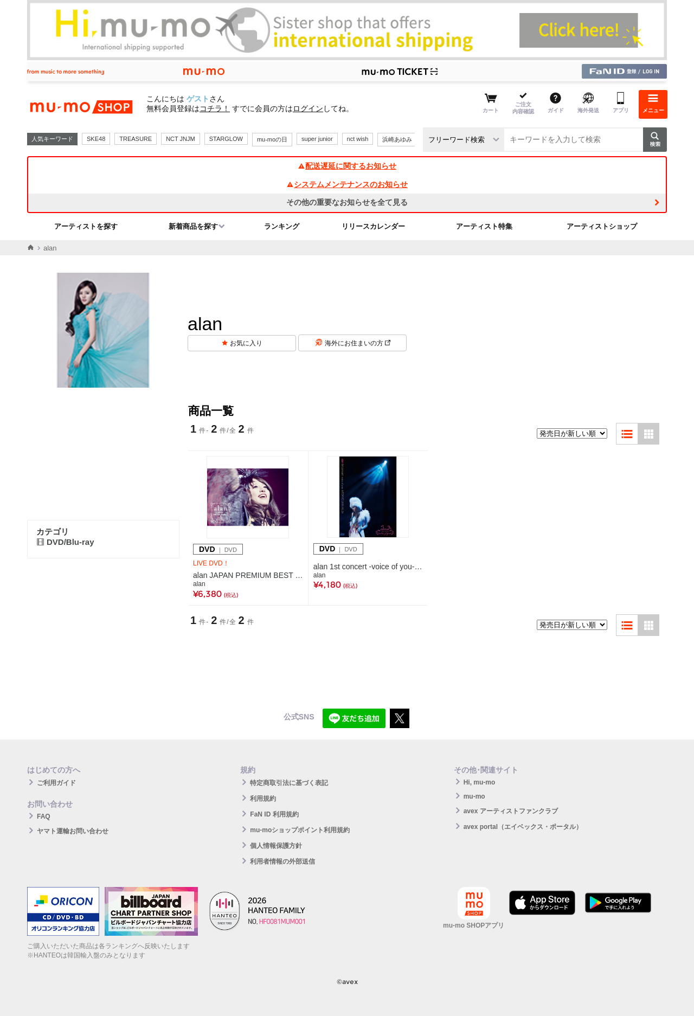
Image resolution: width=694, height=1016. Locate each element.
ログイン (308, 108)
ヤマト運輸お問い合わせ (72, 831)
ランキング (281, 226)
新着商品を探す (193, 226)
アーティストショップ (602, 226)
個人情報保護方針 (276, 846)
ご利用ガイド (56, 783)
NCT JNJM (180, 139)
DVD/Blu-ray (65, 541)
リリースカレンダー (373, 226)
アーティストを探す (86, 226)
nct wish (358, 139)
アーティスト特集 (484, 226)
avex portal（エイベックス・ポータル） (523, 827)
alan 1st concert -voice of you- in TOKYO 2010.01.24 (368, 566)
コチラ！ (215, 108)
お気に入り (246, 343)
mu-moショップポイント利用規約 (300, 830)
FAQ (43, 816)
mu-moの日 (272, 139)
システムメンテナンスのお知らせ (347, 184)
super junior (316, 139)
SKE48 (96, 139)
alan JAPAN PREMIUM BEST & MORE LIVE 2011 (248, 575)
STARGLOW (226, 139)
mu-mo (474, 796)
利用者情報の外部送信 (282, 861)
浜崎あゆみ (397, 139)
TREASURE (135, 139)
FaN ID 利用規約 (274, 814)
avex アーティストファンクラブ (511, 811)
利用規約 (263, 798)
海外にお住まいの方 (357, 343)
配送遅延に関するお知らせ (347, 166)
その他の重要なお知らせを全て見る (347, 202)
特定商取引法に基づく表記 (289, 783)
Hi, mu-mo (480, 782)
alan (199, 584)
